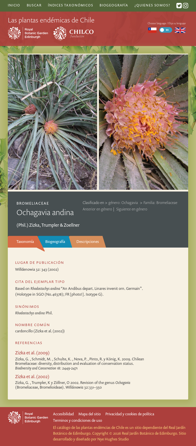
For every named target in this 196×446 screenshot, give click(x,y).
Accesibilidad (63, 413)
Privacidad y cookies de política (129, 413)
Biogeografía (55, 241)
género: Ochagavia (123, 202)
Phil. (34, 312)
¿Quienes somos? (152, 5)
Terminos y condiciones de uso (77, 420)
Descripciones (87, 241)
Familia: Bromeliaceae (160, 202)
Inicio (14, 5)
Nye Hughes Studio (113, 439)
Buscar (34, 5)
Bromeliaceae (32, 203)
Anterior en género (97, 209)
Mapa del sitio (89, 413)
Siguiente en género (131, 209)
